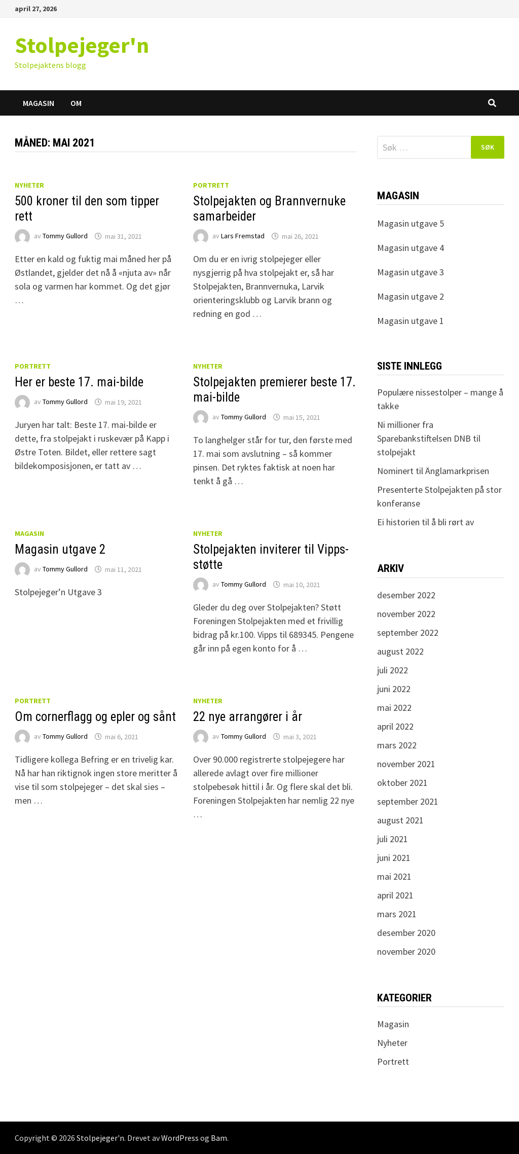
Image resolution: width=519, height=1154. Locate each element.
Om (76, 103)
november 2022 (406, 614)
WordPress (180, 1138)
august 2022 (400, 651)
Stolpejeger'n (82, 45)
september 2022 (407, 632)
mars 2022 (397, 745)
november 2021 (406, 764)
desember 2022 (406, 595)
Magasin (38, 103)
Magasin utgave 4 (410, 248)
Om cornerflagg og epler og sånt (95, 716)
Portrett (211, 185)
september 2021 (407, 801)
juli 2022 (392, 670)
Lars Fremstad (243, 236)
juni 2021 (394, 857)
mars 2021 (397, 914)
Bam (219, 1138)
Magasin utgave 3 (410, 272)
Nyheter (29, 185)
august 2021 (400, 820)
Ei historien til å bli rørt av (425, 522)
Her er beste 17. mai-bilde (79, 382)
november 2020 (406, 951)
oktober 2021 (402, 782)
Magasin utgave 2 (60, 549)
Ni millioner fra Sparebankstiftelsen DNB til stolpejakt (428, 438)
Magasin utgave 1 (410, 321)
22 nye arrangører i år (247, 716)
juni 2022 (394, 689)
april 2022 (395, 726)
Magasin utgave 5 (410, 223)
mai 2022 (394, 707)
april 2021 (395, 895)
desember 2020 (406, 933)
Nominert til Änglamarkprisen (433, 471)
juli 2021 (392, 839)
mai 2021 (394, 876)
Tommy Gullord (65, 236)
